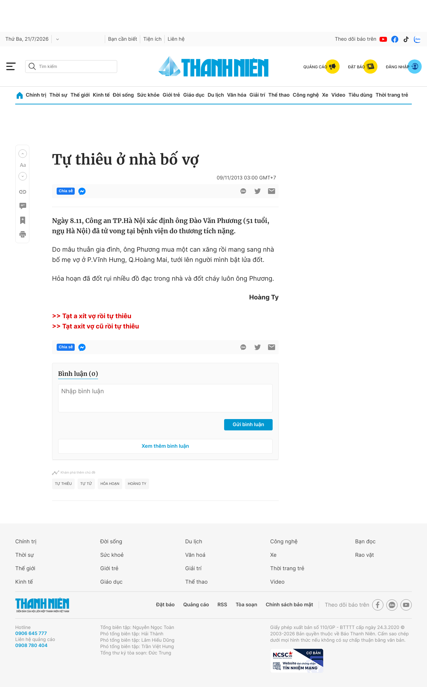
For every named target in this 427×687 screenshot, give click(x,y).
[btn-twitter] (257, 191)
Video (338, 95)
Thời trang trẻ (392, 95)
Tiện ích (152, 39)
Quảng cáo (196, 605)
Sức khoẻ (112, 554)
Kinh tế (101, 95)
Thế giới (80, 95)
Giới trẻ (171, 95)
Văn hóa (236, 95)
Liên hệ (175, 39)
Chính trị (36, 95)
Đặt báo (165, 605)
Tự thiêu (63, 484)
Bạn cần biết (122, 39)
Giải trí (257, 95)
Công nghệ (306, 95)
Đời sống (123, 95)
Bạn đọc (365, 541)
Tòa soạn (246, 605)
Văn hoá (195, 554)
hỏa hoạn (110, 484)
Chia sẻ (66, 191)
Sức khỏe (148, 95)
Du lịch (215, 95)
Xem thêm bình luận (165, 446)
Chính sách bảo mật (289, 605)
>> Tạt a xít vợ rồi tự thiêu (91, 316)
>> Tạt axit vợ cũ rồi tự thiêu (95, 326)
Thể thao (279, 95)
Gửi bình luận (248, 425)
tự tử (86, 484)
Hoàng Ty (137, 484)
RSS (222, 605)
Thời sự (58, 95)
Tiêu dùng (360, 95)
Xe (325, 95)
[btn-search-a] (32, 66)
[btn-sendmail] (271, 191)
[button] (22, 153)
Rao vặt (364, 554)
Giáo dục (193, 95)
